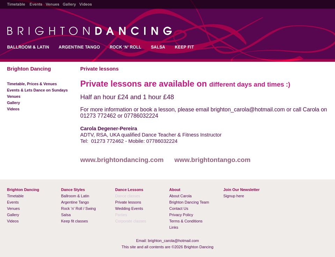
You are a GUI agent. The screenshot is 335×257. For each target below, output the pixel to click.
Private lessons (128, 202)
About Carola (180, 196)
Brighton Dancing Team (189, 202)
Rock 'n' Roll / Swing (78, 208)
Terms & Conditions (185, 221)
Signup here (233, 196)
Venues (14, 96)
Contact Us (178, 208)
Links (173, 227)
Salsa (66, 215)
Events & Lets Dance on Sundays (37, 90)
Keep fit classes (74, 221)
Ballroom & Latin (75, 196)
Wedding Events (129, 208)
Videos (13, 109)
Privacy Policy (181, 215)
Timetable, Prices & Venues (32, 84)
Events (13, 202)
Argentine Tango (75, 202)
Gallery (13, 103)
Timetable (15, 196)
